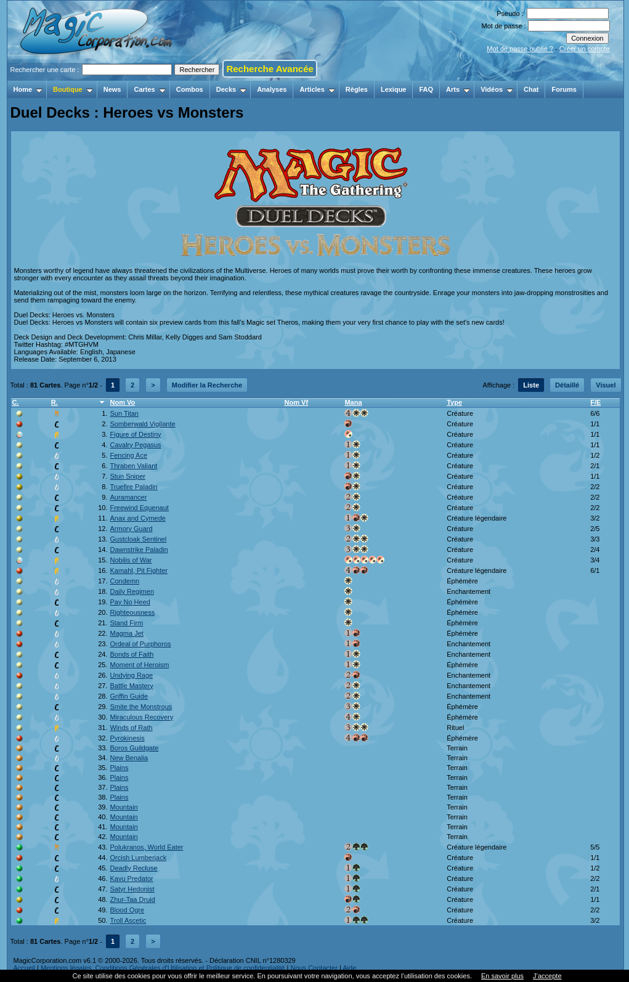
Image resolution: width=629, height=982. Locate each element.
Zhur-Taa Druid (132, 899)
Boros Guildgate (134, 748)
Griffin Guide (129, 696)
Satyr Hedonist (132, 889)
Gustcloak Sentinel (138, 539)
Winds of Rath (131, 727)
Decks (231, 89)
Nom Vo (122, 402)
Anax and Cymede (138, 518)
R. (54, 402)
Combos (189, 89)
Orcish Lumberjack (138, 857)
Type (454, 402)
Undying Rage (131, 675)
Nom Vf (297, 402)
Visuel (605, 385)
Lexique (394, 89)
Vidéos (497, 89)
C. (15, 402)
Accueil (24, 968)
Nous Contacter (313, 968)
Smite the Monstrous (141, 706)
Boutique (73, 89)
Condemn (124, 581)
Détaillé (567, 385)
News (112, 89)
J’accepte (547, 976)
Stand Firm (126, 623)
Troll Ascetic (128, 920)
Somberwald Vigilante (142, 424)
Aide (349, 968)
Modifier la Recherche (207, 385)
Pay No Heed (130, 602)
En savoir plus (502, 976)
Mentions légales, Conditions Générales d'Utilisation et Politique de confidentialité (163, 968)
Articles (317, 89)
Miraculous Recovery (141, 717)
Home (28, 89)
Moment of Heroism (139, 664)
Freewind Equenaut (139, 507)
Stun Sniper (127, 476)
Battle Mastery (131, 685)
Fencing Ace (128, 455)
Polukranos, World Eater (146, 847)
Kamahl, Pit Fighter (139, 570)
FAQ (426, 89)
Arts (458, 89)
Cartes (149, 89)
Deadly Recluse (133, 868)
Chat (531, 89)
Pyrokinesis (127, 738)
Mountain (123, 807)
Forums (563, 89)
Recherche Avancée (269, 68)
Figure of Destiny (135, 434)
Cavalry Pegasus (135, 444)
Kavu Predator (131, 878)
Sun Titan (124, 413)
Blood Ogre (127, 910)
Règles (357, 89)
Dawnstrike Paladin (139, 549)
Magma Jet (126, 633)
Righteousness (132, 612)
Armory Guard (131, 528)
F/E (595, 402)
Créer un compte (584, 48)
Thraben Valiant (133, 465)
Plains (119, 767)
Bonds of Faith (131, 654)
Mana (353, 402)
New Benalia (129, 757)
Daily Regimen (132, 591)
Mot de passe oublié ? (520, 48)
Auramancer (128, 497)
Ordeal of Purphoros (140, 643)
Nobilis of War (131, 560)
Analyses (271, 89)
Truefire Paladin (133, 486)
